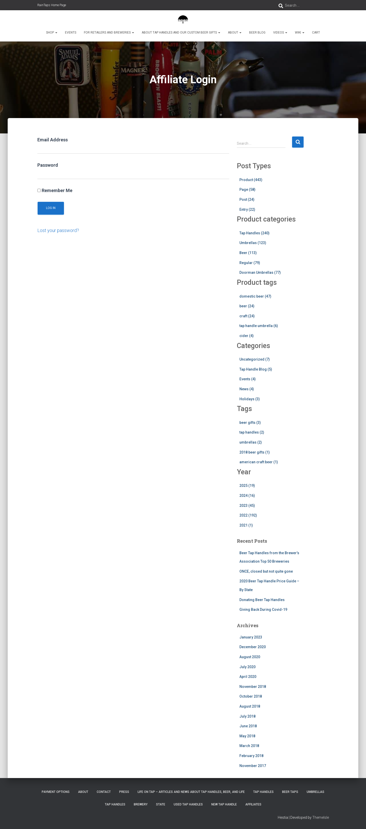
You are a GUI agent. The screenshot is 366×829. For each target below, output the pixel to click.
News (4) (246, 389)
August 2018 (249, 706)
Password (47, 165)
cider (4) (246, 336)
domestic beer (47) (255, 296)
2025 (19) (247, 486)
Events (70, 32)
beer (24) (246, 306)
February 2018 (251, 756)
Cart (316, 32)
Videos (280, 32)
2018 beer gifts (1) (254, 452)
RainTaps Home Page (51, 5)
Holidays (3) (249, 399)
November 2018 (252, 687)
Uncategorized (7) (254, 359)
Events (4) (247, 379)
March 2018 (249, 746)
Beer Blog (257, 32)
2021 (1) (246, 525)
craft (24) (247, 316)
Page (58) (247, 189)
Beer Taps (290, 792)
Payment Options (56, 792)
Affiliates (253, 804)
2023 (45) (247, 505)
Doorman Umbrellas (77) (260, 272)
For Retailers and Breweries (109, 32)
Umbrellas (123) (252, 243)
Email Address (52, 139)
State (160, 804)
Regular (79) (249, 263)
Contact (104, 792)
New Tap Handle (224, 804)
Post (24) (246, 199)
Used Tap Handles (188, 804)
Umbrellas (315, 792)
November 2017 (252, 766)
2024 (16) (247, 496)
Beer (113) (248, 253)
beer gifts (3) (250, 423)
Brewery (141, 804)
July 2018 (247, 716)
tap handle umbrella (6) (258, 326)
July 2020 (247, 667)
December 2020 (252, 647)
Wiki (299, 32)
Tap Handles (263, 792)
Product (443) (250, 180)
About (234, 32)
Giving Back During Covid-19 (263, 609)
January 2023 (250, 637)
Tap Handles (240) (254, 233)
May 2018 (247, 736)
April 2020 (247, 677)
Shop (51, 32)
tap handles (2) (251, 432)
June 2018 (248, 726)
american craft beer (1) (258, 462)
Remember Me (54, 190)
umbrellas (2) (250, 442)
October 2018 (250, 696)
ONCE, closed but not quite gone (266, 571)
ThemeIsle (320, 817)
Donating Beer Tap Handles (262, 600)
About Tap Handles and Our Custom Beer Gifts (181, 32)
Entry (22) (247, 209)
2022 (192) (248, 515)
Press (124, 792)
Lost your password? (58, 230)
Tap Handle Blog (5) (255, 369)
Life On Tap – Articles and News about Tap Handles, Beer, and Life (191, 792)
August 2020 (249, 657)
